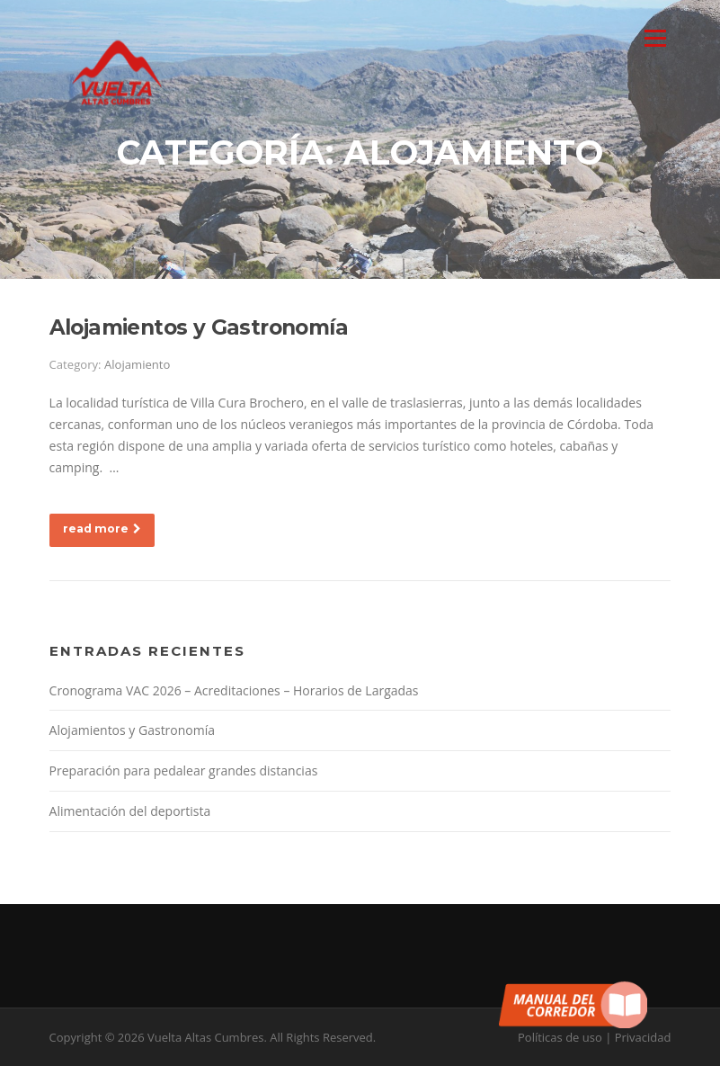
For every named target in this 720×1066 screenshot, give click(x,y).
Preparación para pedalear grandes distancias (183, 770)
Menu (655, 38)
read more (102, 528)
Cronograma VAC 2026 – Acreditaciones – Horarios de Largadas (234, 690)
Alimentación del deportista (130, 811)
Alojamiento (137, 364)
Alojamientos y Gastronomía (198, 327)
